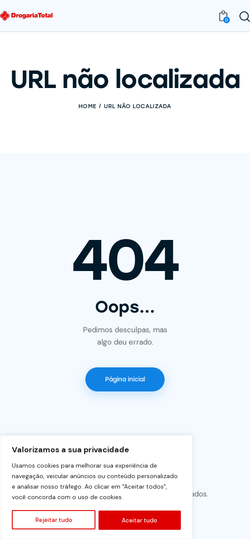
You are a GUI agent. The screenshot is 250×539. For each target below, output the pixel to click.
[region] (96, 488)
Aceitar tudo (139, 520)
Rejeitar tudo (53, 520)
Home (87, 106)
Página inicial (125, 379)
